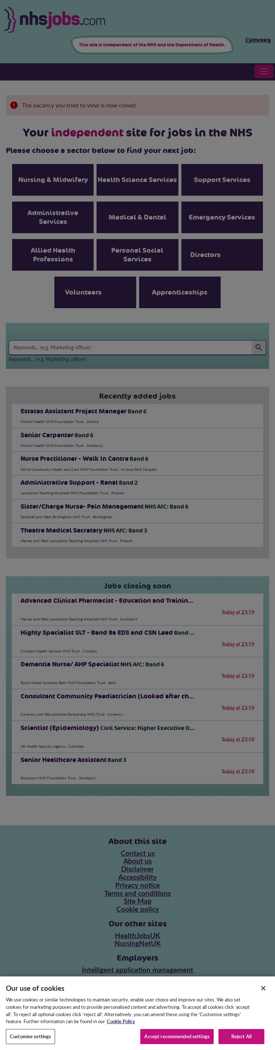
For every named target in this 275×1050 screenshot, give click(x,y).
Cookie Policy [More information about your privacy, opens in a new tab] (121, 1027)
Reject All (241, 1042)
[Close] (263, 994)
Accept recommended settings (177, 1042)
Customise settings (30, 1042)
